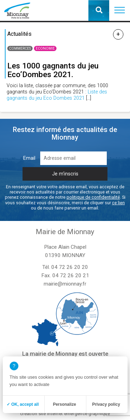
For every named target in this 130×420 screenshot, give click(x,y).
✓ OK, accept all (23, 404)
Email (29, 158)
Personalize (64, 404)
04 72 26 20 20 (69, 267)
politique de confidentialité (93, 197)
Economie (45, 48)
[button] (119, 10)
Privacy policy (106, 404)
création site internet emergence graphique (65, 413)
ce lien (118, 202)
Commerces (20, 48)
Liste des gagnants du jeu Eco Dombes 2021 (57, 95)
